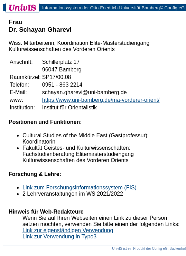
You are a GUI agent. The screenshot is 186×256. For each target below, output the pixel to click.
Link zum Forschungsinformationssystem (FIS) (79, 187)
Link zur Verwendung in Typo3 (59, 236)
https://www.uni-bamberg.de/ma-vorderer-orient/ (101, 100)
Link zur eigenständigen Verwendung (67, 230)
